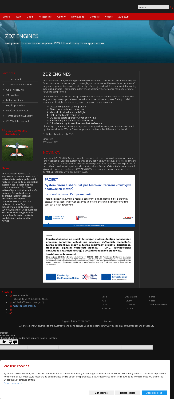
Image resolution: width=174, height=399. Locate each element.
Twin (18, 16)
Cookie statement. (13, 383)
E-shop (152, 297)
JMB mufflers (12, 95)
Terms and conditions (158, 304)
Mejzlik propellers (16, 105)
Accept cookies (154, 393)
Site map (108, 321)
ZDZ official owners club (19, 84)
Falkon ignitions (14, 100)
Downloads (77, 16)
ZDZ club (123, 16)
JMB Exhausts (131, 297)
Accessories (45, 16)
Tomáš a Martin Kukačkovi (19, 115)
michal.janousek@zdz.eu (24, 306)
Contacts (95, 16)
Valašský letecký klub (17, 110)
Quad (30, 16)
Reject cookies (127, 393)
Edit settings (101, 393)
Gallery (61, 16)
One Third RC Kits (15, 89)
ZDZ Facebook (13, 79)
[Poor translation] (12, 342)
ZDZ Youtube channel (17, 121)
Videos (109, 16)
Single (104, 297)
